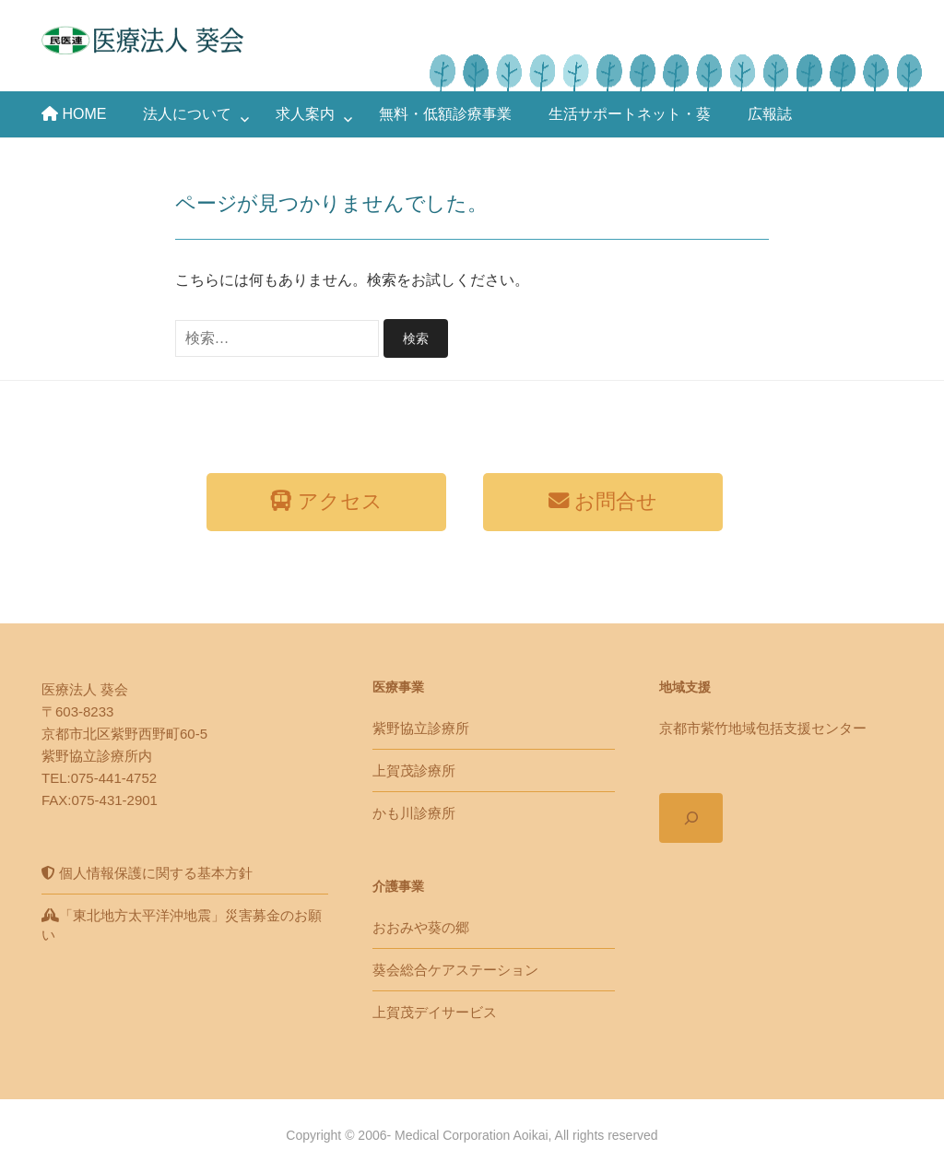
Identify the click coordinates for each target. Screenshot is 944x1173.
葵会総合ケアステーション (455, 970)
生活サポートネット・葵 (630, 114)
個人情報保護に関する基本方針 (147, 873)
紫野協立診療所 (420, 728)
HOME (73, 114)
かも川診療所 (413, 813)
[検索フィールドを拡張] (691, 818)
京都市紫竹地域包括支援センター (763, 728)
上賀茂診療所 (413, 770)
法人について (187, 114)
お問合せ (603, 501)
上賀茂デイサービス (434, 1012)
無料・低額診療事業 (445, 114)
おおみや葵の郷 (420, 927)
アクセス (326, 501)
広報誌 (770, 114)
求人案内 (305, 114)
